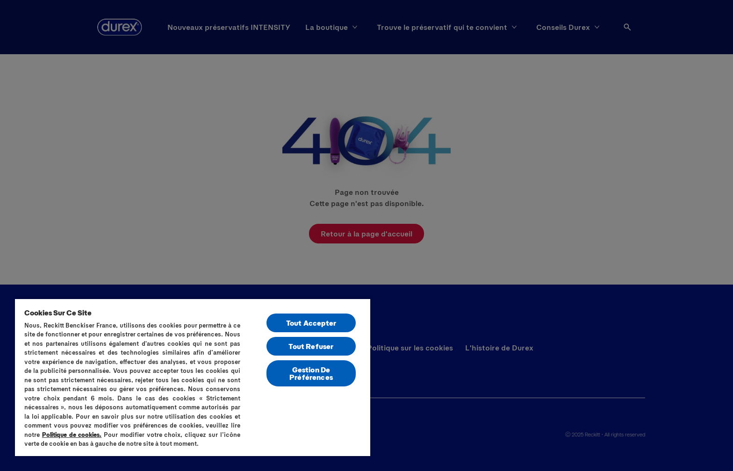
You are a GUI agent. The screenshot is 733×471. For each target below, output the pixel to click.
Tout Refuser (310, 346)
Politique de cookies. (72, 434)
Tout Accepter (311, 322)
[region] (192, 377)
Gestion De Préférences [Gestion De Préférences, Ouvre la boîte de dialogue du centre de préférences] (311, 373)
